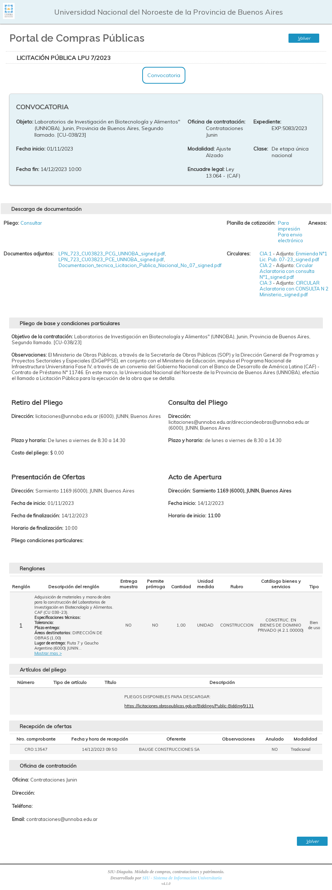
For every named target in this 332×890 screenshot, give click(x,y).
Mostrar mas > (48, 653)
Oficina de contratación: (216, 121)
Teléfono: (22, 806)
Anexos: (317, 223)
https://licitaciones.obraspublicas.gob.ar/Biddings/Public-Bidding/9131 (189, 705)
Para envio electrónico (290, 237)
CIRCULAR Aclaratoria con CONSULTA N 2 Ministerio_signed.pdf (294, 288)
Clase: (260, 148)
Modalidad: (201, 148)
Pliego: (11, 223)
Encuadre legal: (206, 169)
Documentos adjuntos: (29, 253)
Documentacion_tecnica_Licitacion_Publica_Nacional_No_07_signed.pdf (140, 265)
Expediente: (267, 121)
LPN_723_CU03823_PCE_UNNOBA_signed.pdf (111, 259)
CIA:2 (266, 265)
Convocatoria (163, 75)
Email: (18, 819)
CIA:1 (266, 253)
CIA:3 (266, 283)
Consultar (31, 223)
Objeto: (24, 121)
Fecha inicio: (30, 148)
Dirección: (23, 793)
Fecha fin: (27, 169)
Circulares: (238, 253)
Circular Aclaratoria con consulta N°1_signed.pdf (287, 271)
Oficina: (20, 780)
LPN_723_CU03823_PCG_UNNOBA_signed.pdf (112, 253)
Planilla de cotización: (251, 223)
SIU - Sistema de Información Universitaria (182, 878)
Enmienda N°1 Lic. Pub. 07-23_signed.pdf (293, 256)
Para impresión (289, 226)
